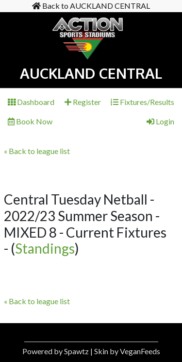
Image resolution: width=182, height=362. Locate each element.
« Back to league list (37, 150)
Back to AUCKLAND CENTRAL (91, 5)
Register (83, 101)
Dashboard (31, 101)
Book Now (30, 121)
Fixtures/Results (142, 101)
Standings (45, 248)
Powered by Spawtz (55, 351)
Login (160, 121)
